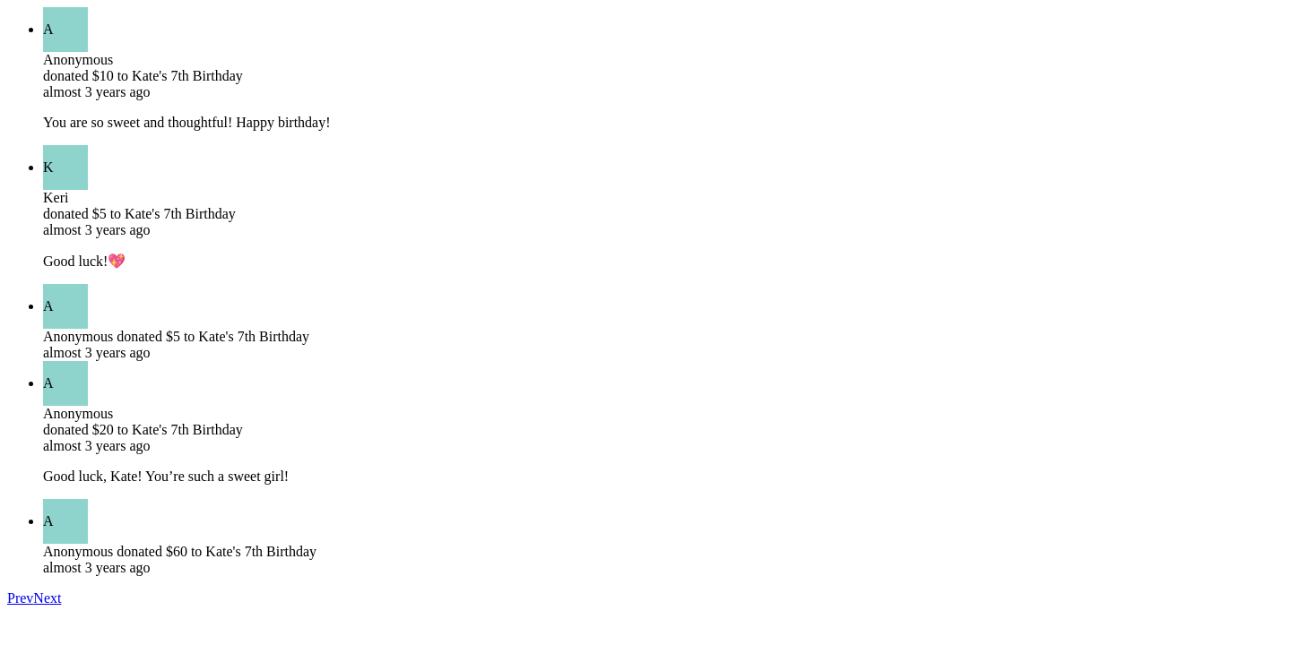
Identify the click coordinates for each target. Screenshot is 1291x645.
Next (47, 598)
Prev (20, 598)
